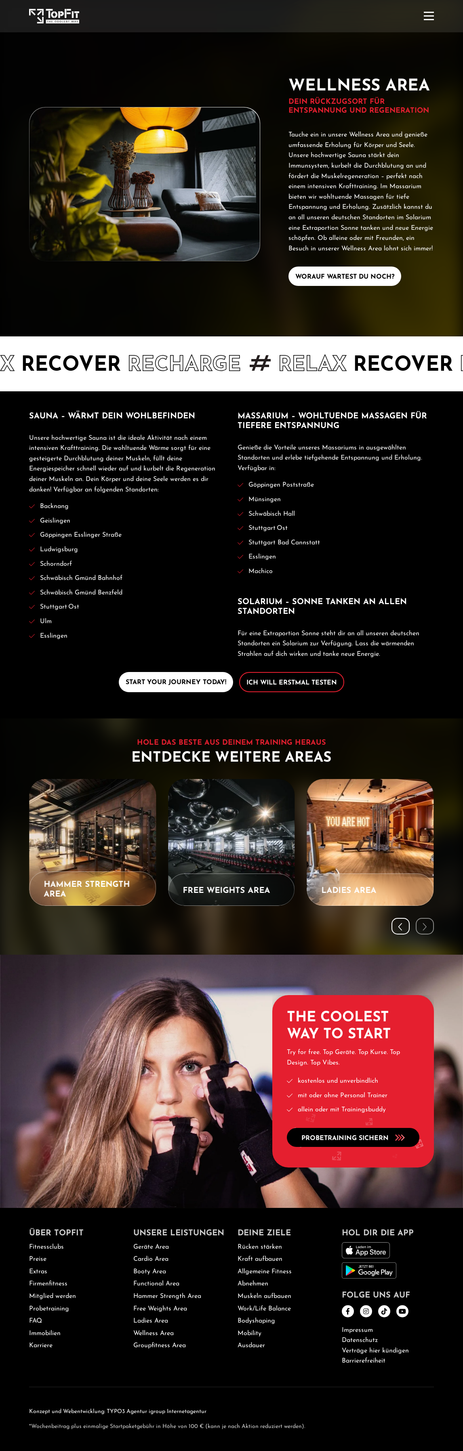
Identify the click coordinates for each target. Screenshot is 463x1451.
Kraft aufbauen (260, 1259)
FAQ (35, 1321)
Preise (37, 1259)
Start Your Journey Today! (176, 682)
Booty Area (149, 1271)
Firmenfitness (48, 1284)
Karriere (41, 1345)
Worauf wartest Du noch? (344, 277)
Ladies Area (150, 1321)
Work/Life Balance (264, 1309)
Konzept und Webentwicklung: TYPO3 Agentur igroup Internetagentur (117, 1412)
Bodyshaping (256, 1321)
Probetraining (49, 1309)
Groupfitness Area (159, 1345)
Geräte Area (151, 1247)
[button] (400, 926)
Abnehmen (253, 1284)
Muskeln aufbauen (264, 1296)
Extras (38, 1271)
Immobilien (45, 1333)
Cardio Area (150, 1259)
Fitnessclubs (46, 1247)
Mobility (249, 1333)
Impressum (357, 1330)
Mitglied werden (52, 1296)
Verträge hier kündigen (375, 1351)
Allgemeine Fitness (265, 1271)
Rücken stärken (260, 1247)
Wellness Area (153, 1333)
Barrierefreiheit (363, 1361)
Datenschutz (360, 1340)
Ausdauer (251, 1345)
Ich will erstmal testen (291, 683)
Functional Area (156, 1284)
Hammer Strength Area (167, 1296)
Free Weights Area (160, 1309)
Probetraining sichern (353, 1137)
